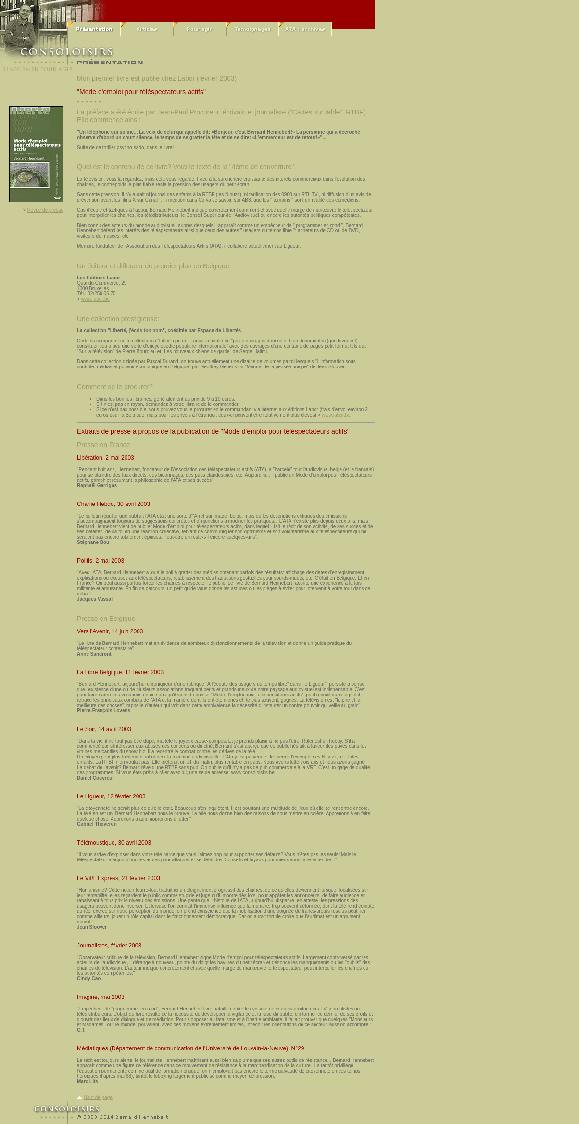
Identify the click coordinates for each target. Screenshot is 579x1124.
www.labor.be (95, 299)
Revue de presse (45, 210)
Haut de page (98, 1097)
